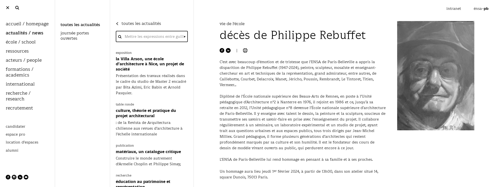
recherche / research (18, 96)
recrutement (19, 108)
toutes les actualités (80, 25)
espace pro (15, 134)
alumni (12, 150)
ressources (17, 51)
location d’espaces (22, 142)
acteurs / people (24, 60)
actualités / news (24, 33)
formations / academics (19, 72)
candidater (15, 126)
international (20, 84)
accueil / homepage (27, 24)
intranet (454, 8)
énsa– (481, 8)
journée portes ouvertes (75, 36)
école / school (21, 42)
